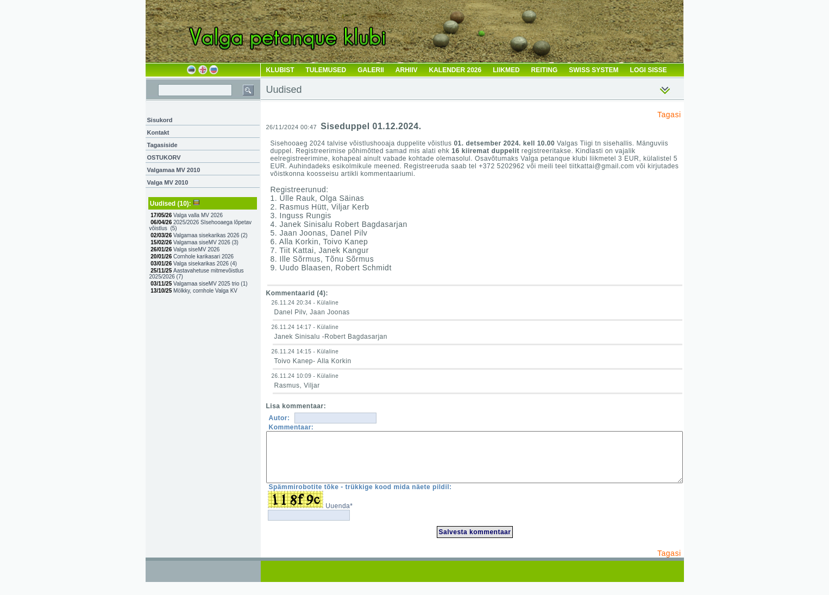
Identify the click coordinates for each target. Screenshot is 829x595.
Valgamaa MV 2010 (173, 170)
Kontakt (158, 132)
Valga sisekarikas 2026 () (205, 264)
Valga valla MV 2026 (198, 215)
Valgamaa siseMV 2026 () (205, 242)
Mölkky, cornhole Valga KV (206, 291)
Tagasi (669, 114)
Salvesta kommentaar (475, 542)
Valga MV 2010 (168, 182)
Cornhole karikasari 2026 (204, 256)
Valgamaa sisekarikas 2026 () (210, 235)
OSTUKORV (164, 157)
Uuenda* (339, 516)
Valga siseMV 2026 (197, 249)
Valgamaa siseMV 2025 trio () (210, 284)
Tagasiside (162, 145)
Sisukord (160, 120)
